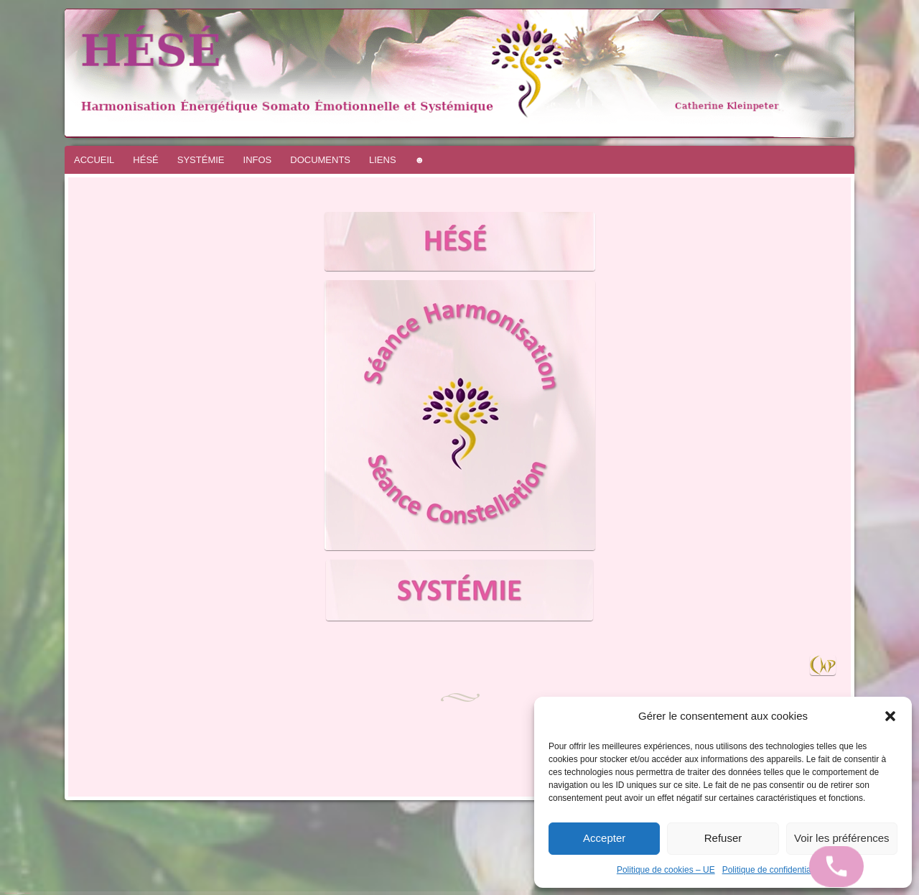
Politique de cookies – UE (666, 870)
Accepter (604, 838)
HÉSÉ (145, 159)
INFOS (257, 159)
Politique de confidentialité (772, 870)
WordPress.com (27, 893)
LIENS (382, 159)
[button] (890, 716)
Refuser (723, 838)
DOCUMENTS (320, 159)
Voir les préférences (842, 838)
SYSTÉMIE (201, 159)
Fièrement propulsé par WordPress (11, 893)
